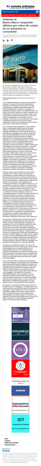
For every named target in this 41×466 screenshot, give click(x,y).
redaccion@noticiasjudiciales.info (19, 462)
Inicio (6, 438)
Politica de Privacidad (11, 442)
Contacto (7, 440)
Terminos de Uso (10, 445)
